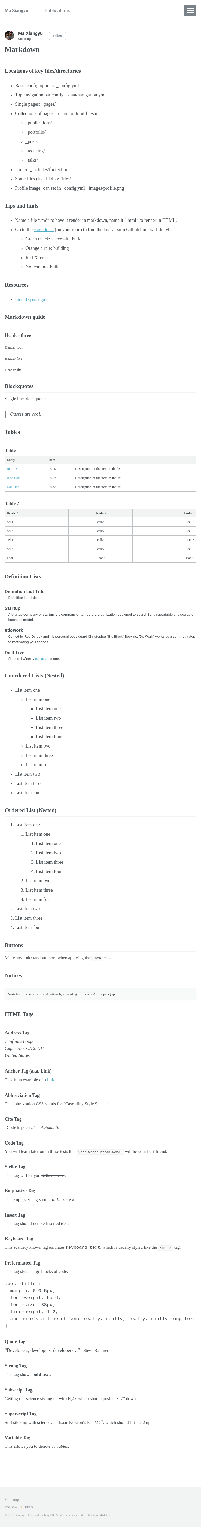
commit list (44, 232)
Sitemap (12, 1499)
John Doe (13, 478)
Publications (61, 10)
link (53, 1097)
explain (40, 669)
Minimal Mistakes (101, 1515)
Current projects (135, 10)
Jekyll (48, 1515)
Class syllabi (96, 10)
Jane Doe (13, 487)
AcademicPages (65, 1515)
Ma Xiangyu (17, 10)
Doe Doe (13, 496)
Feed (27, 1507)
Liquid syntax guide (34, 303)
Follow (58, 36)
